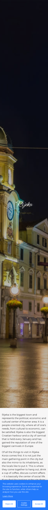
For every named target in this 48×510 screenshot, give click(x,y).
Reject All (9, 504)
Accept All (39, 504)
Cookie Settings (24, 504)
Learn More (8, 496)
